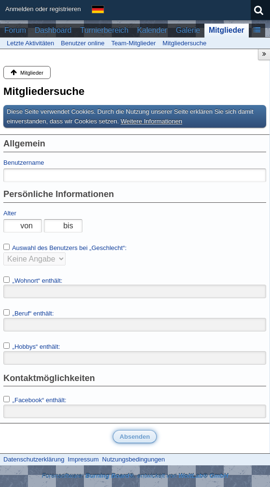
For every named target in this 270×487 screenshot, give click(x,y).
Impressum (83, 459)
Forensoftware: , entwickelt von (135, 475)
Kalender (152, 30)
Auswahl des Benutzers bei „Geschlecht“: (65, 247)
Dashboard (53, 30)
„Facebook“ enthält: (35, 400)
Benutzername (23, 162)
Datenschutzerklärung (33, 459)
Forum (15, 30)
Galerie (188, 30)
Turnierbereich (104, 30)
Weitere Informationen (151, 121)
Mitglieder (226, 30)
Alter (9, 213)
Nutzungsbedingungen (133, 459)
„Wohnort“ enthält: (32, 280)
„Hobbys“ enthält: (31, 346)
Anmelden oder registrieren (43, 9)
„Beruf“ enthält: (28, 313)
